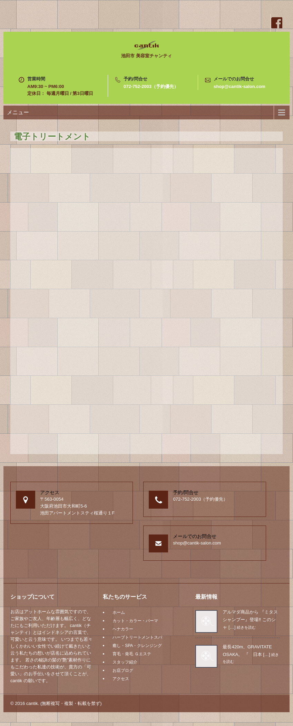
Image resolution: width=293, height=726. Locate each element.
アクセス (121, 678)
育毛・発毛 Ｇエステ (132, 653)
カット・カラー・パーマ (135, 620)
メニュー (18, 112)
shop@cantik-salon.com (239, 86)
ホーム (119, 612)
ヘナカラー (123, 629)
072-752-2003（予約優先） (151, 86)
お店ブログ (123, 670)
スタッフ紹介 (125, 662)
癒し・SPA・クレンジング (137, 645)
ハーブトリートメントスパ (137, 637)
